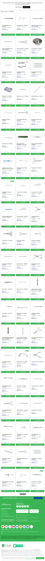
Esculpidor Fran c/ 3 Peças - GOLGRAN (36, 72)
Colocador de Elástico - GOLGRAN (6, 362)
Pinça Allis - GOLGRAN (35, 240)
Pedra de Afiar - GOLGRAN (7, 143)
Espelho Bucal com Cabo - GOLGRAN (22, 314)
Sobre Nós (3, 510)
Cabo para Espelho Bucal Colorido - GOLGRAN (7, 217)
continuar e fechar (40, 558)
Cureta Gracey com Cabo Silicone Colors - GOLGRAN (22, 338)
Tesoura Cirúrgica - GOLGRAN (22, 48)
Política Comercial (4, 513)
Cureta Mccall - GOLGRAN (22, 192)
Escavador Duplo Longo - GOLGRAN (7, 72)
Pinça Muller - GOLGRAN (7, 313)
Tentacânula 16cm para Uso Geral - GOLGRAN (36, 26)
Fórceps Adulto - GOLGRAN (36, 192)
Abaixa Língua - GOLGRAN (22, 361)
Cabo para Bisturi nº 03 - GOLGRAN (36, 435)
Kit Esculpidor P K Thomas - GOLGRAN (36, 459)
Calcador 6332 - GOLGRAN (36, 410)
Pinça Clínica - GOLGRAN (36, 481)
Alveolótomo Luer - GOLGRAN (37, 361)
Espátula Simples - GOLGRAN (37, 96)
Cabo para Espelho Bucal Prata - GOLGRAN (7, 49)
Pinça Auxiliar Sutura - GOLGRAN (6, 459)
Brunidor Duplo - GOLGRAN (22, 263)
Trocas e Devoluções (5, 514)
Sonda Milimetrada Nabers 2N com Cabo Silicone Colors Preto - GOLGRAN (8, 338)
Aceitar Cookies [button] (26, 7)
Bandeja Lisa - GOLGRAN (7, 96)
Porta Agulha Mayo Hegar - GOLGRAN (22, 168)
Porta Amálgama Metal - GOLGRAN (7, 386)
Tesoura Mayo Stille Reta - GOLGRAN (22, 120)
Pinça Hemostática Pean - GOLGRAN (22, 482)
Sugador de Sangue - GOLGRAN (6, 120)
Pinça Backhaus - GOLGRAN (22, 25)
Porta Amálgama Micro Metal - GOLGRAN (8, 482)
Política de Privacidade (30, 558)
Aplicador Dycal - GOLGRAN (22, 289)
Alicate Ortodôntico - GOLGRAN (35, 217)
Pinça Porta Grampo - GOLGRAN (21, 241)
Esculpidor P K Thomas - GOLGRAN (7, 193)
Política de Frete (4, 511)
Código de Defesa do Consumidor (7, 516)
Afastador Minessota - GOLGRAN (21, 72)
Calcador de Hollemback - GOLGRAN (7, 264)
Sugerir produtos (38, 498)
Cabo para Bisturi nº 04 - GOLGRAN (7, 26)
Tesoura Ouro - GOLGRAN (36, 167)
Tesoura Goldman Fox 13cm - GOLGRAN (22, 459)
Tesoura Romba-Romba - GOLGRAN (7, 411)
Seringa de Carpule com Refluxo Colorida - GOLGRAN (7, 168)
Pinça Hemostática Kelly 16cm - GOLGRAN (37, 338)
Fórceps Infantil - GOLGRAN (22, 216)
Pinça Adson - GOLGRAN (7, 289)
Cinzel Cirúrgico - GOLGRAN (22, 410)
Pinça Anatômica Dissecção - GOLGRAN (37, 144)
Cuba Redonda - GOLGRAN (36, 48)
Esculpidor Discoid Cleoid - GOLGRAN (36, 120)
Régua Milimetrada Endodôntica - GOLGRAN (21, 144)
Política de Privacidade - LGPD (7, 521)
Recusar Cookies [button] (19, 7)
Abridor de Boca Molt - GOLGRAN (35, 264)
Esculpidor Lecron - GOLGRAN (23, 96)
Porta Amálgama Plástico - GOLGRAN (7, 435)
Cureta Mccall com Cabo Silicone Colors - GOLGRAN (36, 289)
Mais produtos (22, 494)
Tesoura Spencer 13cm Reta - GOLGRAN (22, 435)
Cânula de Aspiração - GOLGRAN (35, 314)
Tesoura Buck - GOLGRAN (7, 240)
